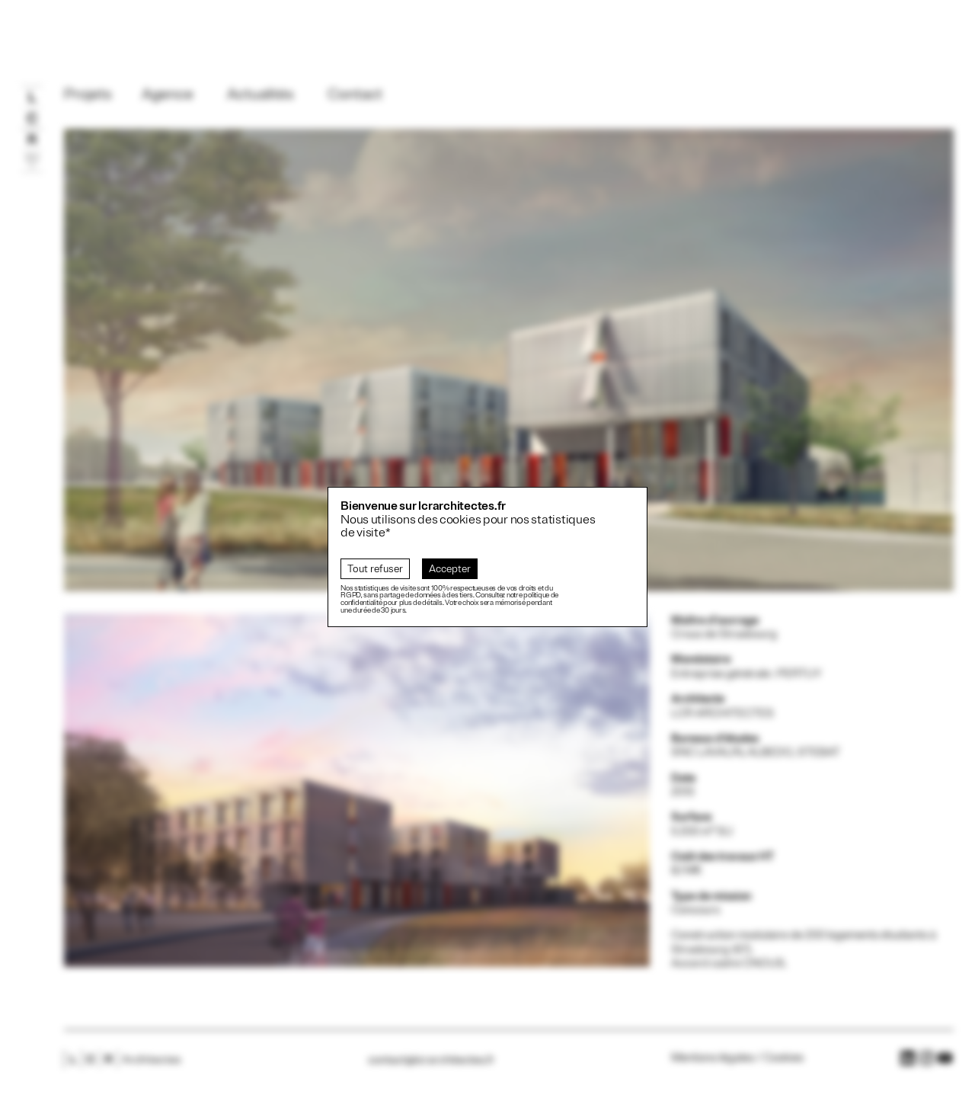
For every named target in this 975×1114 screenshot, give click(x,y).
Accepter (450, 568)
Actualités (260, 95)
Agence (167, 95)
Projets (87, 95)
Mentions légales (712, 1057)
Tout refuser (375, 568)
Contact (355, 95)
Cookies (783, 1057)
